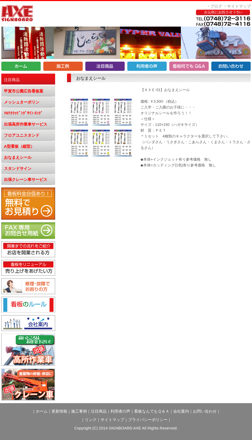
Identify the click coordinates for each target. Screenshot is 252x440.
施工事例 (79, 411)
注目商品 (99, 411)
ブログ (216, 6)
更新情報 (59, 411)
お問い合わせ (205, 411)
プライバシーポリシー (147, 419)
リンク (91, 419)
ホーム (42, 411)
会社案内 (181, 411)
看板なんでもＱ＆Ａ (151, 411)
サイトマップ (239, 6)
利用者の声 (120, 411)
